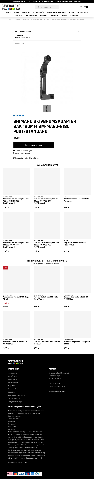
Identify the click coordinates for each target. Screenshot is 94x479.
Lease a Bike (12, 427)
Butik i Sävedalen (34, 1)
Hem (10, 19)
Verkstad (78, 1)
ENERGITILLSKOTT (82, 12)
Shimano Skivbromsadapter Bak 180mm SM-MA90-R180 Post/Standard (64, 19)
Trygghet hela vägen (15, 402)
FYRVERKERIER (54, 15)
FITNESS (8, 12)
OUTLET (64, 15)
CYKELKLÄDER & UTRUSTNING (56, 12)
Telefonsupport (20, 1)
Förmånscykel (48, 1)
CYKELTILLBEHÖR (38, 12)
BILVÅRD (71, 12)
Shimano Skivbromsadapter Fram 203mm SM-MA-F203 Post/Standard (16, 245)
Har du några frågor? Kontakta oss (27, 158)
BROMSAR (26, 19)
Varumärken (74, 15)
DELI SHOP (43, 15)
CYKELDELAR (26, 12)
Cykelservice (12, 373)
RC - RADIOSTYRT (31, 15)
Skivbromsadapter (36, 19)
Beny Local (12, 424)
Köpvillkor (12, 392)
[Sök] (47, 7)
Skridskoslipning (14, 398)
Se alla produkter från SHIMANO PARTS (47, 264)
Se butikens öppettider (57, 391)
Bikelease (11, 429)
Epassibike (12, 421)
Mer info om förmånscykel (17, 462)
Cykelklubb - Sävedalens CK (18, 395)
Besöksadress (13, 383)
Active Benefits (13, 419)
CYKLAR (16, 12)
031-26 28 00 (56, 384)
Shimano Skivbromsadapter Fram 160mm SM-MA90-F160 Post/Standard (46, 245)
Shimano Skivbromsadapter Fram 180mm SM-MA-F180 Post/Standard (16, 201)
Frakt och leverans (14, 389)
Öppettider (12, 386)
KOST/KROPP (19, 15)
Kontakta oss (12, 379)
